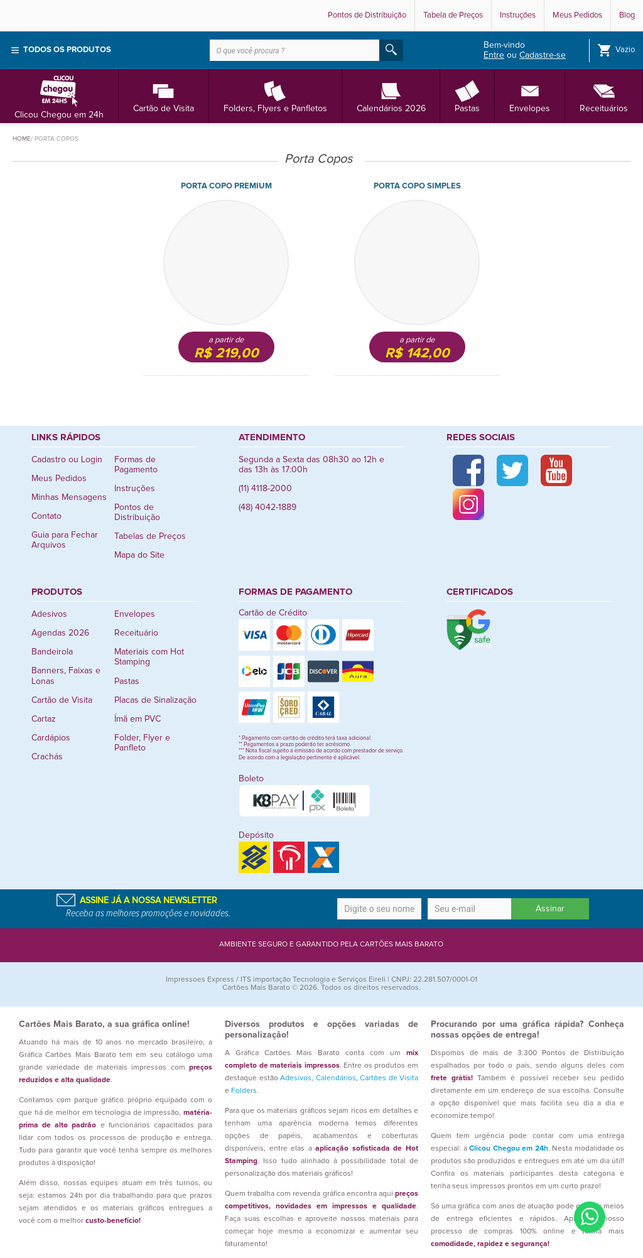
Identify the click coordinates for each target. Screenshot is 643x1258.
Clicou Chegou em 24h (59, 95)
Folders (244, 1091)
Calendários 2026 (391, 96)
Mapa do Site (139, 555)
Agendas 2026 (60, 633)
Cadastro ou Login (66, 459)
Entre (494, 55)
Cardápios (50, 738)
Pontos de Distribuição (367, 15)
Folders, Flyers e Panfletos (275, 96)
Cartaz (43, 719)
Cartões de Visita (389, 1078)
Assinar (550, 908)
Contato (46, 516)
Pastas (467, 96)
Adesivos (49, 614)
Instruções (518, 15)
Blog (627, 15)
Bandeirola (52, 652)
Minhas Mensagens (69, 497)
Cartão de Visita (163, 96)
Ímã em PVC (137, 719)
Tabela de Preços (453, 15)
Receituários (604, 96)
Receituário (136, 633)
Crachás (47, 756)
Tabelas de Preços (150, 536)
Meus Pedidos (577, 15)
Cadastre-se (542, 55)
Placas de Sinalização (155, 700)
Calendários (336, 1078)
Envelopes (529, 96)
